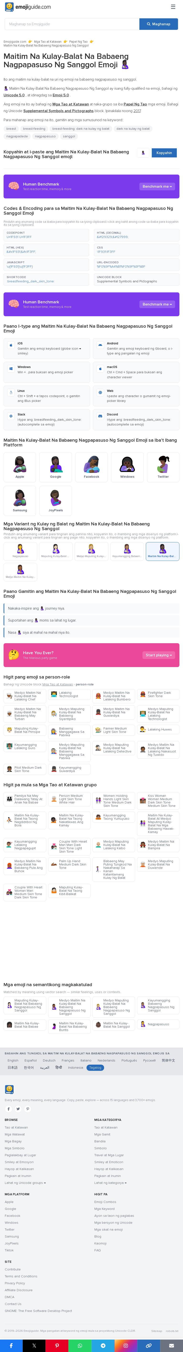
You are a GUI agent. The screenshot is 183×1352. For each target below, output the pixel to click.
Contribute (13, 1269)
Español (31, 1060)
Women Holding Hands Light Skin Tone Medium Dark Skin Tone (113, 801)
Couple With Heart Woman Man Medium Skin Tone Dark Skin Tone (24, 892)
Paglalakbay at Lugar (20, 1155)
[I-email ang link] (171, 1346)
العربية (44, 1068)
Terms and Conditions (21, 1276)
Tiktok (9, 1250)
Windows (11, 1223)
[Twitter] (18, 1109)
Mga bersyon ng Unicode (113, 1223)
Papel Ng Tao (78, 42)
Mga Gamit (102, 1134)
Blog (97, 1236)
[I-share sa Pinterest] (57, 1346)
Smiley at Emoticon (108, 1162)
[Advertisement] (91, 941)
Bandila (100, 1141)
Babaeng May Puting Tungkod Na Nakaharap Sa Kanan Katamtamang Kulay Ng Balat (113, 869)
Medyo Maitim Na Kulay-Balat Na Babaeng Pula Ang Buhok (24, 866)
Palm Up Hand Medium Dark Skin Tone (68, 864)
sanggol (69, 136)
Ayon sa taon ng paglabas (114, 1216)
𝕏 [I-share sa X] (34, 1346)
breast (11, 129)
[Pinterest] (27, 1109)
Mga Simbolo (15, 1148)
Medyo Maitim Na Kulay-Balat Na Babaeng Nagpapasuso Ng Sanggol (68, 1007)
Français (68, 1060)
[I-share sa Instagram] (125, 1346)
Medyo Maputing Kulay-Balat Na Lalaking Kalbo (112, 844)
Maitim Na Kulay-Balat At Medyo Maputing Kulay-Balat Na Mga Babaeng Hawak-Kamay (157, 823)
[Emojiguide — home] (28, 7)
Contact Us (13, 1304)
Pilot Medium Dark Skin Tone (24, 769)
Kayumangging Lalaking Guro (21, 746)
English (13, 1060)
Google (10, 1209)
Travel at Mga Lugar (109, 1155)
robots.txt (172, 1331)
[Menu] (173, 7)
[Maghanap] (158, 24)
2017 (137, 111)
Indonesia (75, 1068)
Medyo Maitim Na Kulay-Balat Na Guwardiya (112, 712)
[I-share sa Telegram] (103, 1346)
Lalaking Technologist (64, 694)
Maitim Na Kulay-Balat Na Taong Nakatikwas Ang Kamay (67, 820)
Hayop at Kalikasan (19, 1169)
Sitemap (156, 1331)
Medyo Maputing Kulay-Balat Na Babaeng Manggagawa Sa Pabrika (67, 751)
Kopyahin (164, 153)
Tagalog (95, 1068)
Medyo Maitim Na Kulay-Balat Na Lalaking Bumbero (113, 696)
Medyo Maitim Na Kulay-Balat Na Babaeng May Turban (23, 714)
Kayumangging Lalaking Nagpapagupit (21, 844)
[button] (46, 235)
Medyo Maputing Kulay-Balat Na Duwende (156, 864)
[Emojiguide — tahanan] (9, 1089)
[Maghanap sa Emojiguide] (72, 24)
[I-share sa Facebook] (11, 1346)
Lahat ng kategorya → (110, 1183)
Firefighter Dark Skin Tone (155, 694)
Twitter (9, 1230)
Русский (149, 1060)
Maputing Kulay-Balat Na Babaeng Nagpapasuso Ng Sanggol (24, 1005)
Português (129, 1060)
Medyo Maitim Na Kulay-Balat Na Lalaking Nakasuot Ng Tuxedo (158, 750)
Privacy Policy (15, 1283)
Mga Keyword (104, 1209)
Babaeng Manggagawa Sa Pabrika (67, 731)
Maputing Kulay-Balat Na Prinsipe (23, 730)
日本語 (13, 1068)
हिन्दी (59, 1068)
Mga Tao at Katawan (47, 42)
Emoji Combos (105, 1202)
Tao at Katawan (16, 1127)
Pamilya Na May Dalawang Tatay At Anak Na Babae (24, 799)
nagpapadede (17, 136)
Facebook (12, 1216)
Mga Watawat (15, 1134)
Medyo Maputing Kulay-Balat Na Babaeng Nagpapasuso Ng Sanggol (112, 1007)
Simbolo (100, 1148)
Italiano (86, 1060)
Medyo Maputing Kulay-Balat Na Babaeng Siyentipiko (67, 714)
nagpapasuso (45, 136)
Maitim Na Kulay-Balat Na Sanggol (112, 1025)
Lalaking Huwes (156, 729)
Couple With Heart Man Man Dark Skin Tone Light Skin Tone (69, 846)
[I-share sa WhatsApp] (79, 1346)
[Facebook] (8, 1109)
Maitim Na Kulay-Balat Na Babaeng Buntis (69, 1026)
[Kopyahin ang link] (148, 1346)
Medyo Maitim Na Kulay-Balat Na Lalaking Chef (23, 696)
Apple (9, 1202)
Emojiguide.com (15, 42)
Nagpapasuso (154, 1024)
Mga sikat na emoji (108, 1230)
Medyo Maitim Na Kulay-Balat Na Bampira (157, 844)
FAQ (97, 1250)
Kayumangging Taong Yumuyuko (112, 817)
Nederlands (106, 1060)
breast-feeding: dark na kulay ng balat (80, 129)
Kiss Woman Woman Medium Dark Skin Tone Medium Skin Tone (158, 801)
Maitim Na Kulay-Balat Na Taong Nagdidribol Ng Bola (22, 820)
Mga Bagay (13, 1141)
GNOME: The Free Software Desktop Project (38, 1311)
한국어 (29, 1068)
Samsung (12, 1236)
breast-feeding (34, 129)
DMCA (9, 1297)
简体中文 (168, 1060)
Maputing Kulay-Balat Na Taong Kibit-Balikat (67, 890)
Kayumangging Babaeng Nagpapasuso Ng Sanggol (157, 1005)
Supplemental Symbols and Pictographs (127, 281)
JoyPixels (12, 1243)
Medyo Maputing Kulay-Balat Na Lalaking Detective (113, 748)
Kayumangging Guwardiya (66, 769)
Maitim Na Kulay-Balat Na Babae (22, 1025)
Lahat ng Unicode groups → (25, 1183)
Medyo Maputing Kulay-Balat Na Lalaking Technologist (156, 714)
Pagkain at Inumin (18, 1176)
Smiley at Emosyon (19, 1162)
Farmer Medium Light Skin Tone (111, 730)
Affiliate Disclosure (19, 1290)
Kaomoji (100, 1243)
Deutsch (49, 1060)
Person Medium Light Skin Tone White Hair (67, 799)
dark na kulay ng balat (133, 129)
